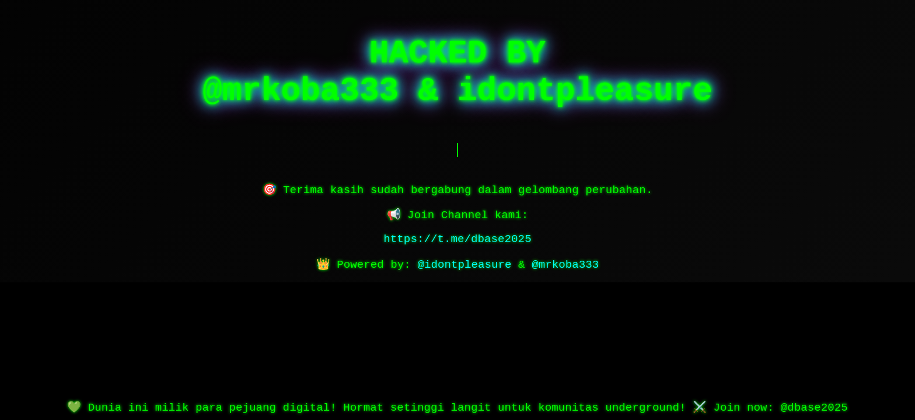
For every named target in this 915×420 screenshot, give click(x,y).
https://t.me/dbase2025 (457, 239)
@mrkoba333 (565, 264)
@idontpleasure (464, 264)
